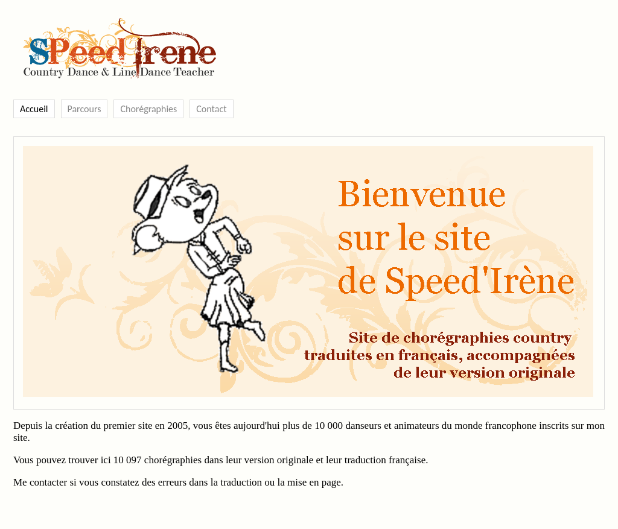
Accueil (34, 109)
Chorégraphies (148, 109)
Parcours (84, 109)
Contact (211, 109)
